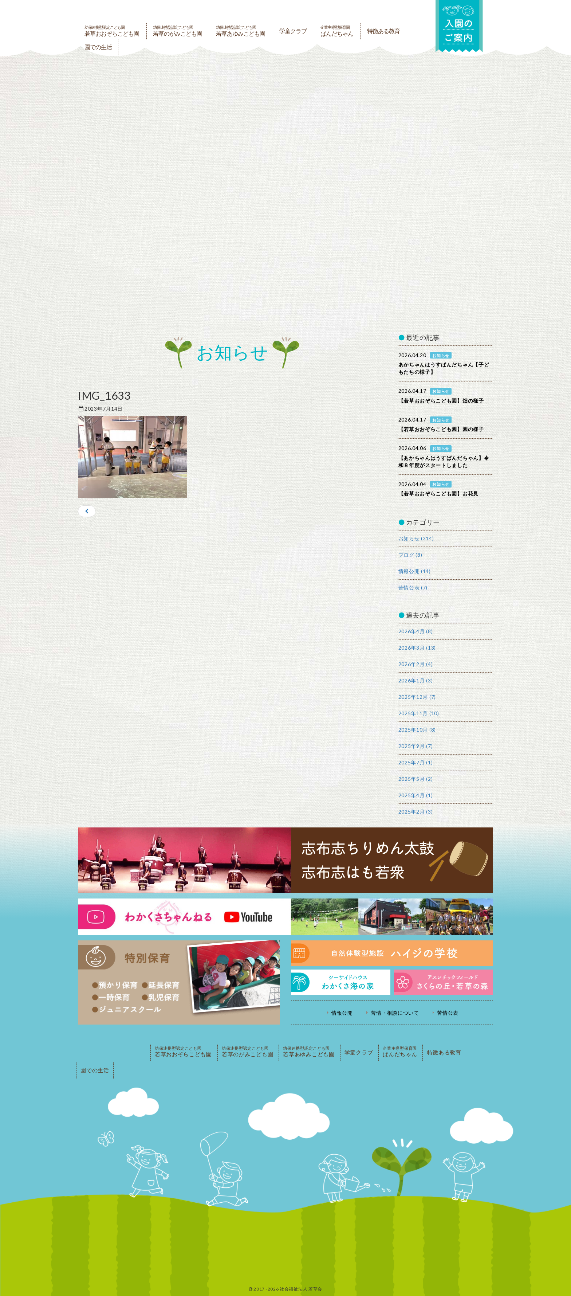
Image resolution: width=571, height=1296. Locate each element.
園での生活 (98, 47)
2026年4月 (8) (415, 631)
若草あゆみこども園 (240, 31)
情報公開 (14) (414, 571)
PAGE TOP (112, 1052)
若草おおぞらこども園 (111, 31)
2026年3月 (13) (417, 648)
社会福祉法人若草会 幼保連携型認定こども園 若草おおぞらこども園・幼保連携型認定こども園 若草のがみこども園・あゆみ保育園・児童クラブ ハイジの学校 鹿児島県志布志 (247, 11)
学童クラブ (293, 31)
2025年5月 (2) (415, 779)
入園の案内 (459, 26)
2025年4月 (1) (415, 795)
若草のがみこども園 (177, 31)
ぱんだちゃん (336, 31)
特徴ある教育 (383, 31)
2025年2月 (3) (415, 811)
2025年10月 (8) (417, 730)
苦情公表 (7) (413, 587)
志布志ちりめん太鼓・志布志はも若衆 (285, 860)
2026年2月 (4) (415, 664)
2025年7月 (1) (415, 762)
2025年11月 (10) (418, 713)
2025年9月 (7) (415, 746)
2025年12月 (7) (417, 697)
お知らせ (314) (416, 538)
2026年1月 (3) (415, 680)
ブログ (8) (410, 555)
